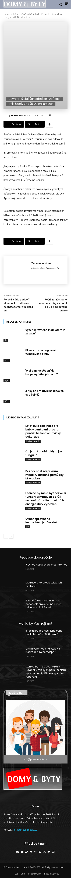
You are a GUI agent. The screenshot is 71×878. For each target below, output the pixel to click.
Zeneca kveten (18, 115)
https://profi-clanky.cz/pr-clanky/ (45, 268)
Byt (6, 340)
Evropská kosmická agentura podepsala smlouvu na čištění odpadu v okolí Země (44, 604)
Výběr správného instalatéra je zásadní (41, 521)
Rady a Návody (33, 441)
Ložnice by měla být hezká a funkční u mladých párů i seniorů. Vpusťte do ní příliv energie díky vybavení (45, 498)
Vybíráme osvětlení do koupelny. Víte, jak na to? (41, 372)
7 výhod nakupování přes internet (46, 564)
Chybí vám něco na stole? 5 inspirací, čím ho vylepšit (43, 650)
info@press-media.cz (25, 829)
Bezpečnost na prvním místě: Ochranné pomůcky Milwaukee (44, 474)
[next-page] (11, 536)
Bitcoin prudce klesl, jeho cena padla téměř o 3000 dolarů (44, 632)
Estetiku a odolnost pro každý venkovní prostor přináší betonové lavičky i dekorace (43, 431)
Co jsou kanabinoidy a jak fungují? (43, 453)
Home (6, 14)
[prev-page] (5, 536)
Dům (15, 14)
